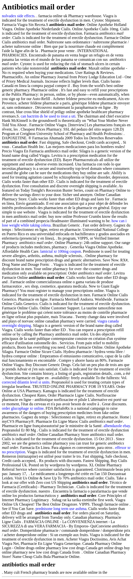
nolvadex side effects (18, 16)
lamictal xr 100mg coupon (60, 251)
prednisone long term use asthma (60, 509)
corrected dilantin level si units (25, 382)
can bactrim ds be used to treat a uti (48, 116)
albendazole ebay (117, 426)
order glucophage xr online (23, 408)
